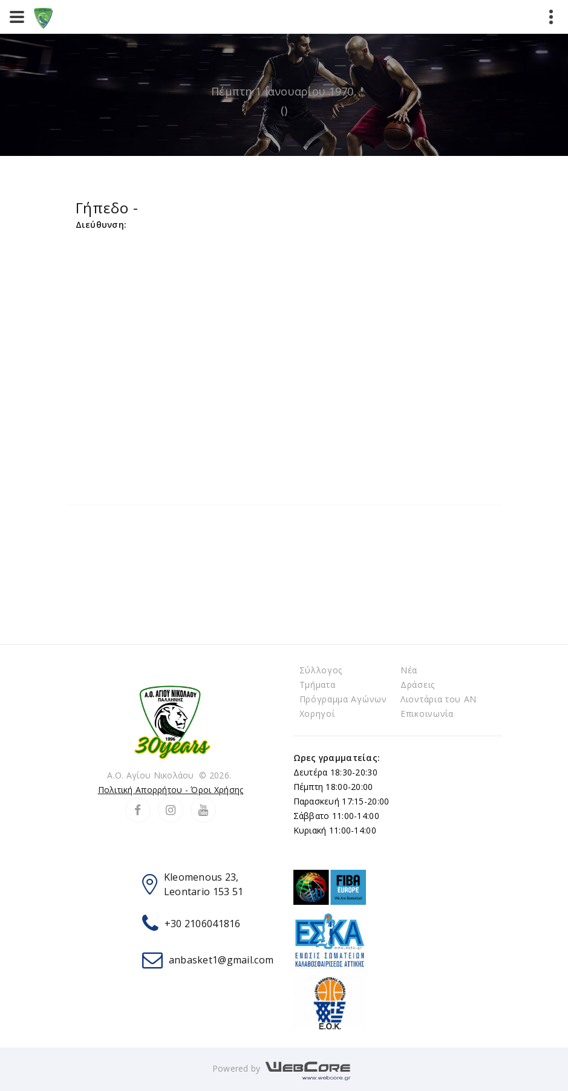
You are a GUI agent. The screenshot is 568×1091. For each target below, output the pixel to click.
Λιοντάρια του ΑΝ (438, 699)
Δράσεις (417, 684)
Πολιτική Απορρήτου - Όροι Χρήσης (171, 789)
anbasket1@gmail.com (221, 959)
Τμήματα (317, 684)
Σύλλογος (321, 670)
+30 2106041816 (203, 923)
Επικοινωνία (427, 713)
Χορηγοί (317, 713)
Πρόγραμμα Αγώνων (343, 699)
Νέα (408, 670)
